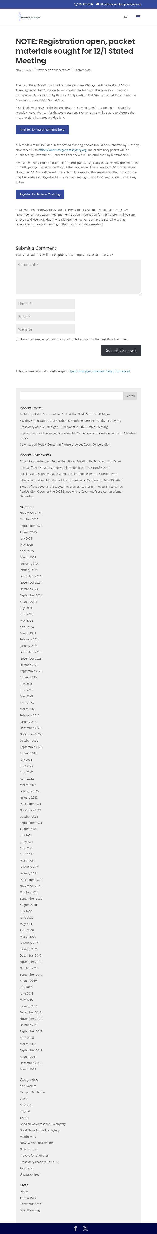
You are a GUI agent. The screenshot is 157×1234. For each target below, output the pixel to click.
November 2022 (30, 734)
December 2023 (30, 652)
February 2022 (29, 791)
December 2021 (30, 804)
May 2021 (26, 848)
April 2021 (27, 854)
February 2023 (29, 715)
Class (23, 1099)
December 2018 (30, 1012)
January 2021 (29, 873)
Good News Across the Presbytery (43, 1124)
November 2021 (30, 810)
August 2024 (28, 602)
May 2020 (26, 924)
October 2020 (29, 892)
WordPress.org (30, 1210)
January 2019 (29, 1006)
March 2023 (28, 709)
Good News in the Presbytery (39, 1130)
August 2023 (28, 677)
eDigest (25, 1111)
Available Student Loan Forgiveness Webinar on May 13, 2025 (80, 480)
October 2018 (29, 1025)
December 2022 (30, 728)
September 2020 (31, 899)
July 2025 (26, 538)
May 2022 (26, 772)
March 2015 (28, 1069)
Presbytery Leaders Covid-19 (39, 1162)
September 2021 (31, 823)
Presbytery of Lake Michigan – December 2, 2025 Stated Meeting (64, 427)
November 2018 (30, 1019)
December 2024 (30, 576)
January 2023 (29, 722)
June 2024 (26, 614)
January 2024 (29, 646)
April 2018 (27, 1038)
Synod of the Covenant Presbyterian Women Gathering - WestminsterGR (69, 486)
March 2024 (28, 633)
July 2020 (26, 911)
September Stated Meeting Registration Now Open (86, 461)
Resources (27, 1168)
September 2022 (31, 747)
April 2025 (27, 551)
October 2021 (29, 816)
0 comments (82, 70)
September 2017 (31, 1050)
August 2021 (28, 829)
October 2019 (29, 968)
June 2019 (26, 993)
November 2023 (30, 658)
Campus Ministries (33, 1092)
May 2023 (26, 696)
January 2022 (29, 797)
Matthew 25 (28, 1137)
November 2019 (30, 962)
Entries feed (28, 1198)
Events (24, 1117)
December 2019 (30, 955)
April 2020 (27, 930)
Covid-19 (26, 1105)
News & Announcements (53, 70)
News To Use (28, 1149)
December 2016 (30, 1063)
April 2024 (27, 627)
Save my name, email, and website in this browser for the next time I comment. (75, 339)
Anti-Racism (28, 1086)
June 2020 (26, 917)
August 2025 (28, 532)
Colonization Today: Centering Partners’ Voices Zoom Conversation (65, 444)
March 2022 (28, 785)
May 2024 (26, 620)
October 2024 (29, 589)
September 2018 (31, 1031)
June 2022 (26, 766)
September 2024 (31, 595)
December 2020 (30, 880)
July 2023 (26, 684)
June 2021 (26, 842)
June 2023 (26, 690)
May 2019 (26, 1000)
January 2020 (29, 949)
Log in (24, 1191)
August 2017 (28, 1057)
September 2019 (31, 974)
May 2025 (26, 545)
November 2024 (30, 582)
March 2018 (28, 1044)
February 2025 (29, 564)
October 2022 (29, 740)
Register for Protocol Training (40, 194)
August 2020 (28, 905)
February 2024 (29, 639)
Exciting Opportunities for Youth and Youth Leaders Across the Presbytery (70, 421)
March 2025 (28, 557)
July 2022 (26, 759)
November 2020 (30, 886)
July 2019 (26, 987)
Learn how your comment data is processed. (100, 371)
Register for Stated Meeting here (42, 130)
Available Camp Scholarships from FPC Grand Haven (73, 468)
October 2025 (29, 519)
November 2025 (30, 513)
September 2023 (31, 671)
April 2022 (27, 778)
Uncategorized (30, 1174)
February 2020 (29, 943)
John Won (26, 480)
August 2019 (28, 981)
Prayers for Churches (34, 1155)
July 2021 (26, 835)
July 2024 (26, 608)
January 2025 (29, 570)
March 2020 (28, 936)
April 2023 (27, 703)
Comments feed (30, 1204)
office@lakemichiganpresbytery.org (62, 150)
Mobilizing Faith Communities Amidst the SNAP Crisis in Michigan (65, 414)
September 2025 (31, 526)
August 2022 (28, 753)
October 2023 (29, 665)
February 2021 (29, 867)
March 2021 (28, 861)
